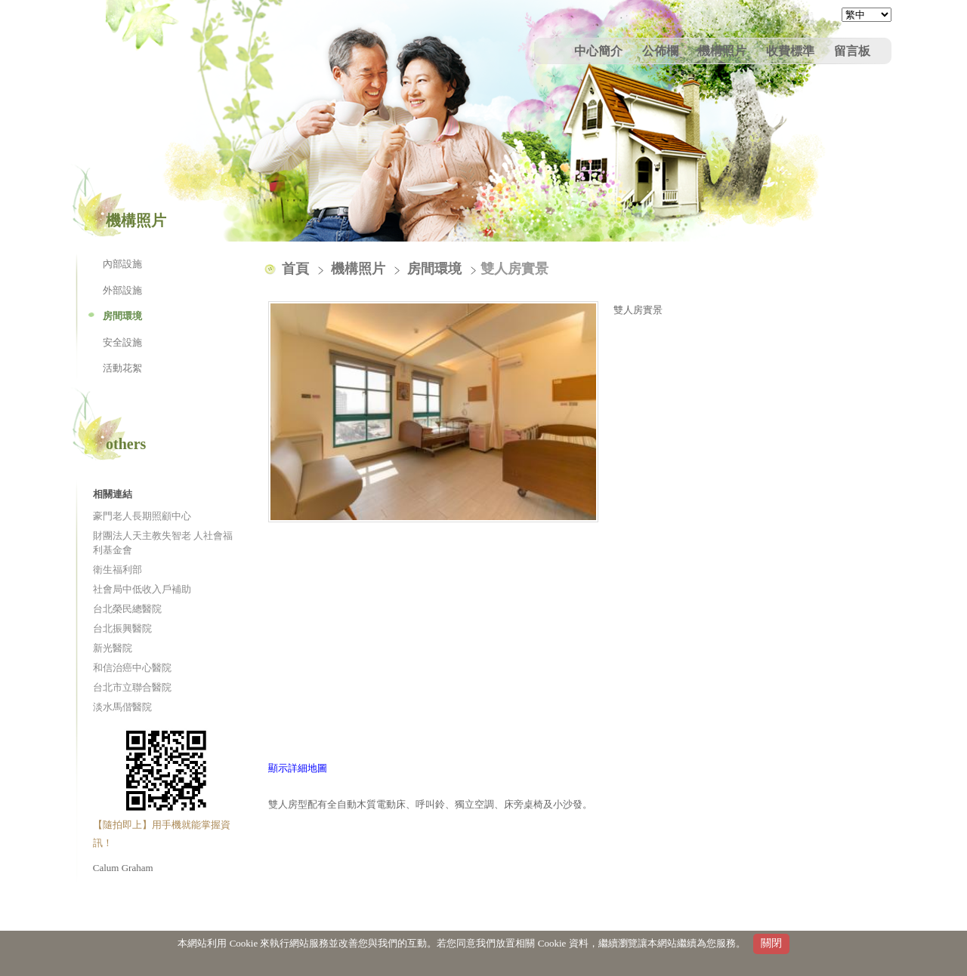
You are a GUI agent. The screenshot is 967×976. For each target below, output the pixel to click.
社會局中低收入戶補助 (142, 589)
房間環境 (122, 316)
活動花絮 (122, 368)
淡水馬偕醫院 (122, 707)
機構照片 (360, 268)
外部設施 (122, 290)
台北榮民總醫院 (127, 608)
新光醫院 (112, 648)
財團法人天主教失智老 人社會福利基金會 (163, 543)
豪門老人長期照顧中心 (142, 516)
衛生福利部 (117, 569)
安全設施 (122, 342)
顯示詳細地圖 (297, 768)
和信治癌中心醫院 (132, 667)
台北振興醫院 (122, 628)
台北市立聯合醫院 (132, 687)
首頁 (295, 268)
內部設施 (122, 263)
